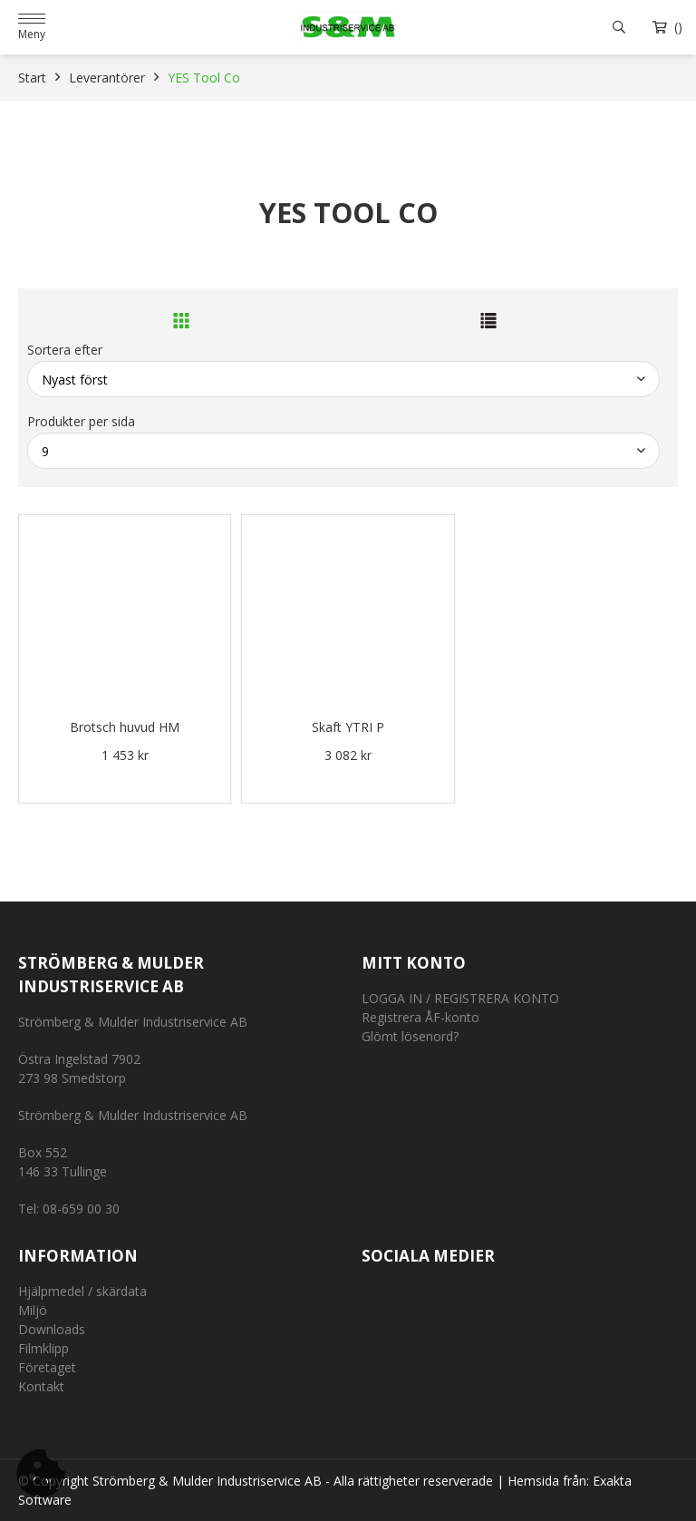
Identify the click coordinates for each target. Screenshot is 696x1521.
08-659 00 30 (81, 1208)
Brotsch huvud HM (124, 727)
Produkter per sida (81, 421)
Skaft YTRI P (348, 727)
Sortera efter (64, 349)
